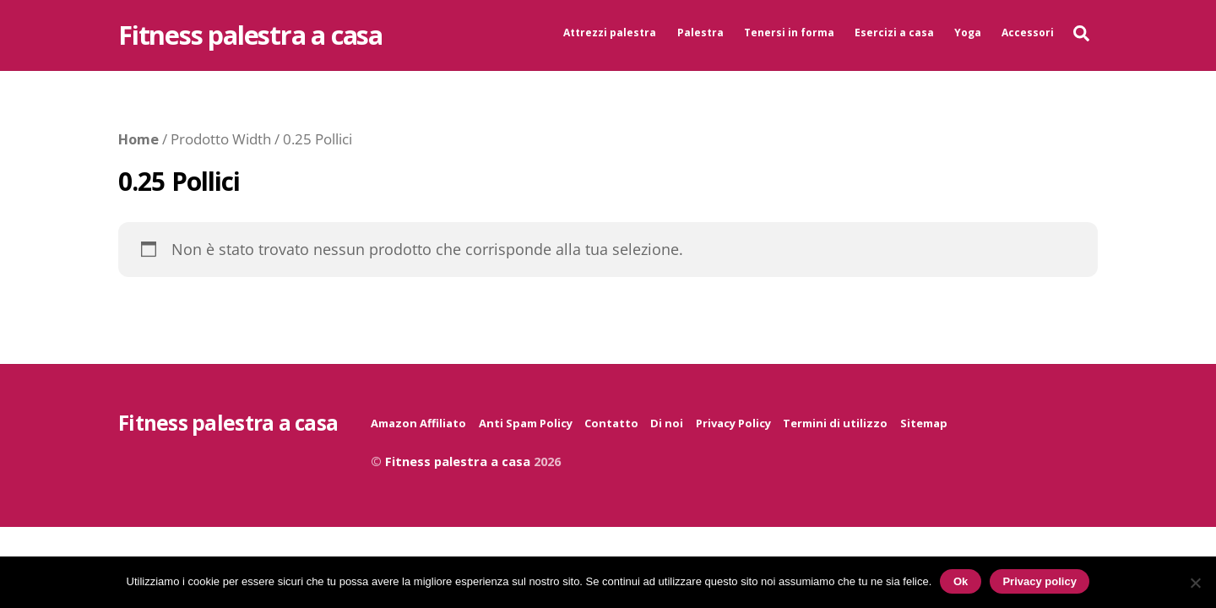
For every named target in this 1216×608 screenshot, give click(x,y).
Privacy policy (1039, 581)
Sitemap (923, 423)
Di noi (666, 423)
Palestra (700, 32)
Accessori (1028, 32)
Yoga (967, 32)
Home (138, 139)
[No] (1194, 582)
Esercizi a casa (894, 32)
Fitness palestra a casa (457, 461)
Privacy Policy (733, 423)
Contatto (611, 423)
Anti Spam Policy (526, 423)
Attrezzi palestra (609, 32)
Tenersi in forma (789, 32)
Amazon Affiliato (418, 423)
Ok (960, 581)
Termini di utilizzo (835, 423)
